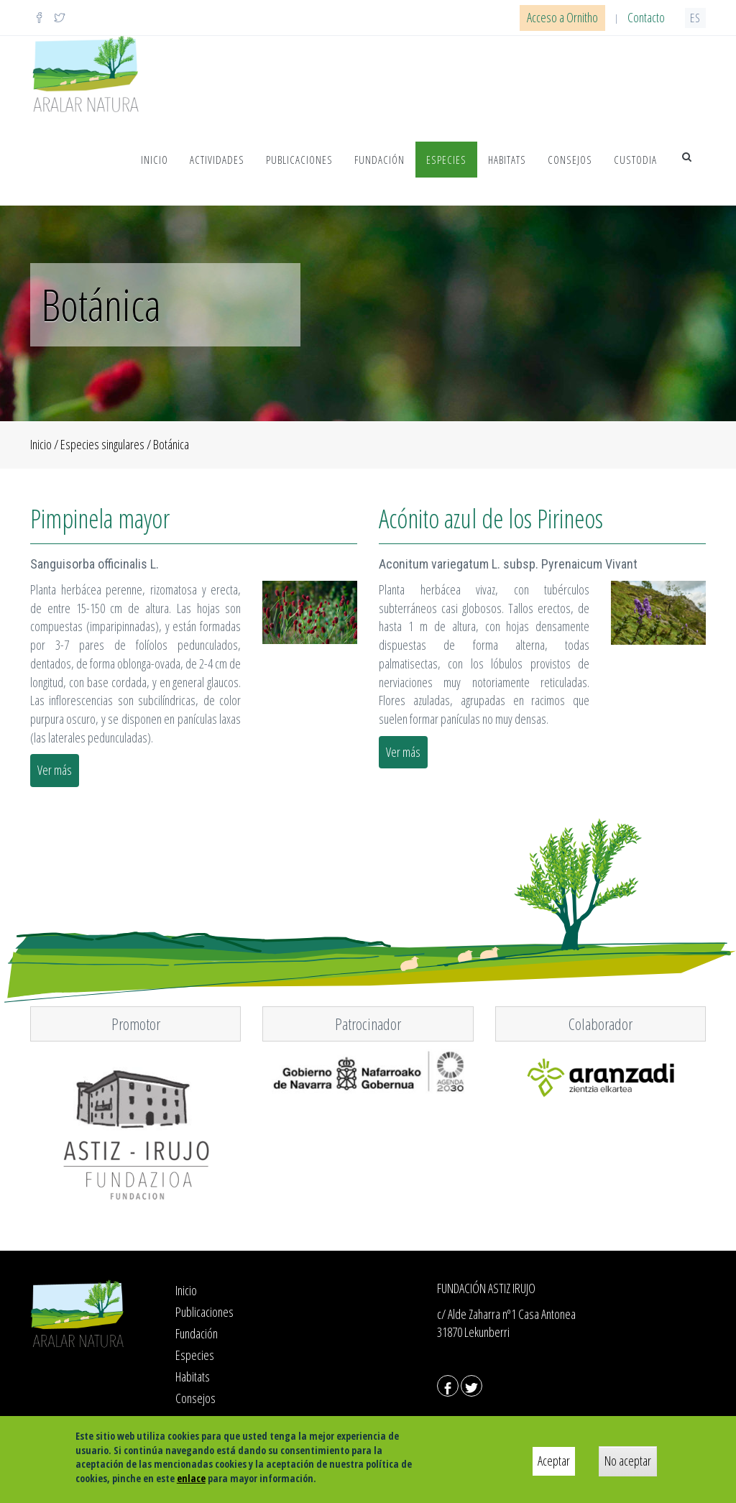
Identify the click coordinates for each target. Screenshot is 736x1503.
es (695, 17)
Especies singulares (102, 444)
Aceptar (554, 1460)
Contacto (646, 17)
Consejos (570, 159)
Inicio (154, 159)
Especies (446, 159)
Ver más (54, 769)
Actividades (217, 159)
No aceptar (627, 1460)
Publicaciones (299, 159)
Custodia (635, 159)
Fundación (379, 159)
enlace (191, 1478)
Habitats (507, 159)
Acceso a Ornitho (562, 17)
